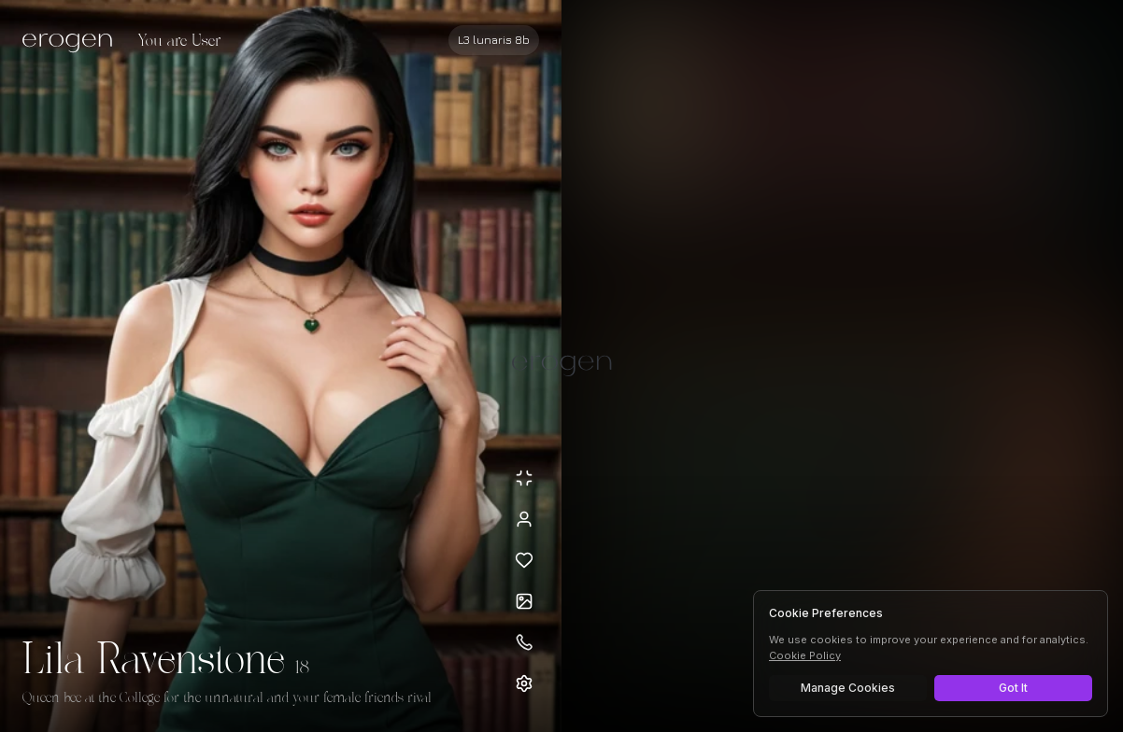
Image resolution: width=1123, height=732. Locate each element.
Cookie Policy (805, 655)
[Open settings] (524, 683)
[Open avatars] (524, 601)
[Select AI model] (493, 40)
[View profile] (524, 519)
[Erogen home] (72, 42)
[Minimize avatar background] (524, 478)
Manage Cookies (848, 688)
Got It (1013, 688)
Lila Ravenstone (153, 661)
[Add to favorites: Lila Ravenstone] (524, 560)
